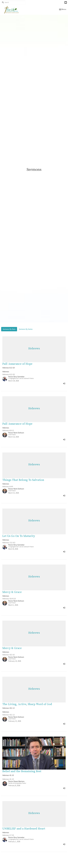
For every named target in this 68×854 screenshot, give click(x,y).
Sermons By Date (9, 329)
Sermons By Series (26, 329)
